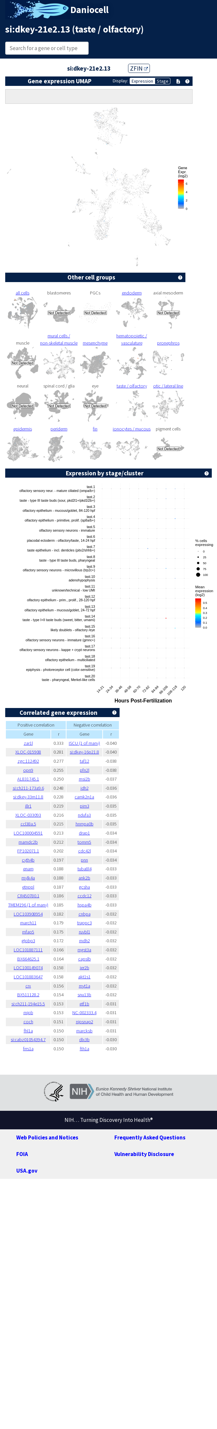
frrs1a (28, 1049)
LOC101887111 (28, 950)
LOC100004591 (28, 833)
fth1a (84, 1049)
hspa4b (85, 905)
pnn (84, 860)
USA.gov (26, 1170)
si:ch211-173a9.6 (28, 788)
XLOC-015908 (28, 752)
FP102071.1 (28, 851)
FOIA (22, 1154)
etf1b (84, 1004)
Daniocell (89, 10)
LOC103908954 (28, 914)
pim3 (84, 806)
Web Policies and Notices (47, 1137)
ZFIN (139, 68)
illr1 (28, 806)
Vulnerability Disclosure (144, 1154)
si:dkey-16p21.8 (84, 752)
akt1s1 (84, 977)
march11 (28, 923)
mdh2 (84, 941)
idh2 (84, 788)
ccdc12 (85, 896)
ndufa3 (84, 815)
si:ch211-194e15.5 (28, 1004)
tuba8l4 (85, 869)
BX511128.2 (28, 995)
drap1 (84, 833)
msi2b (84, 779)
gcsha (84, 887)
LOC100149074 (28, 968)
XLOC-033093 (28, 815)
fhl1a (28, 1031)
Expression (142, 81)
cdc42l (84, 851)
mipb (28, 1012)
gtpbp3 (28, 941)
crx (28, 986)
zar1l (28, 743)
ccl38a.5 (28, 824)
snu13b (84, 995)
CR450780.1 (28, 896)
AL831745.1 (28, 779)
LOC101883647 (28, 977)
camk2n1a (84, 797)
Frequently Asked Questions (149, 1137)
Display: (120, 81)
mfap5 (28, 932)
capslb (84, 959)
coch (28, 1022)
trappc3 (84, 923)
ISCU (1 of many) (84, 743)
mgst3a (84, 950)
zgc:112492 (28, 761)
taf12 (84, 761)
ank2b (84, 878)
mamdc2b (28, 842)
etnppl (28, 887)
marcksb (84, 1031)
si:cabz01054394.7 (28, 1039)
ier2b (84, 968)
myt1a (84, 986)
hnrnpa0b (85, 824)
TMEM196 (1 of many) (28, 905)
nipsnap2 (84, 1022)
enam (28, 869)
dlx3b (84, 1039)
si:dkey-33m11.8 (28, 797)
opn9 (28, 770)
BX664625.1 (28, 959)
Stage (162, 81)
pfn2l (84, 770)
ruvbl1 (84, 932)
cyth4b (28, 860)
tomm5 (84, 842)
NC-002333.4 (84, 1012)
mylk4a (28, 878)
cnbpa (85, 914)
